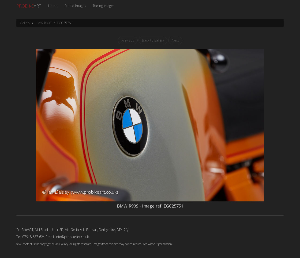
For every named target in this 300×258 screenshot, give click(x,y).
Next (175, 40)
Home (52, 6)
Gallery (25, 23)
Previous (127, 40)
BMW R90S (43, 23)
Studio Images (75, 6)
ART (28, 6)
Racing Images (103, 6)
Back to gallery (153, 40)
